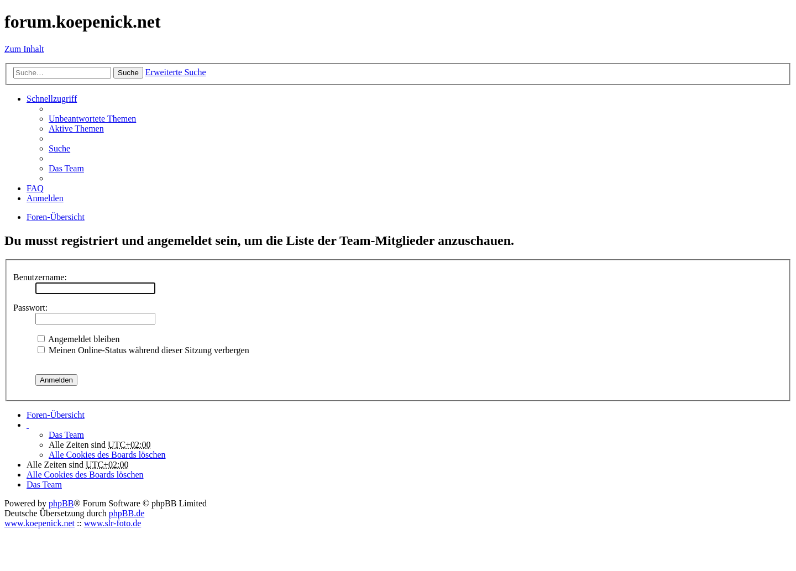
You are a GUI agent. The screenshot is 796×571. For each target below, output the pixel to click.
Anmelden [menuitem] (45, 198)
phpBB (61, 503)
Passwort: (30, 307)
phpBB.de (126, 513)
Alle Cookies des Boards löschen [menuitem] (107, 454)
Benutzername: (40, 277)
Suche (128, 73)
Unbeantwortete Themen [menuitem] (92, 118)
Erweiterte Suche (175, 72)
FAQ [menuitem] (35, 188)
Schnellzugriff (52, 98)
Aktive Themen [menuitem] (76, 128)
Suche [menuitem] (59, 148)
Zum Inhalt (24, 49)
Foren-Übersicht (56, 415)
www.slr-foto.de (113, 523)
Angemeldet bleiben (78, 339)
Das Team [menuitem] (66, 168)
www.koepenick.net (39, 523)
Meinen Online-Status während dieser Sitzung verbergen (143, 350)
